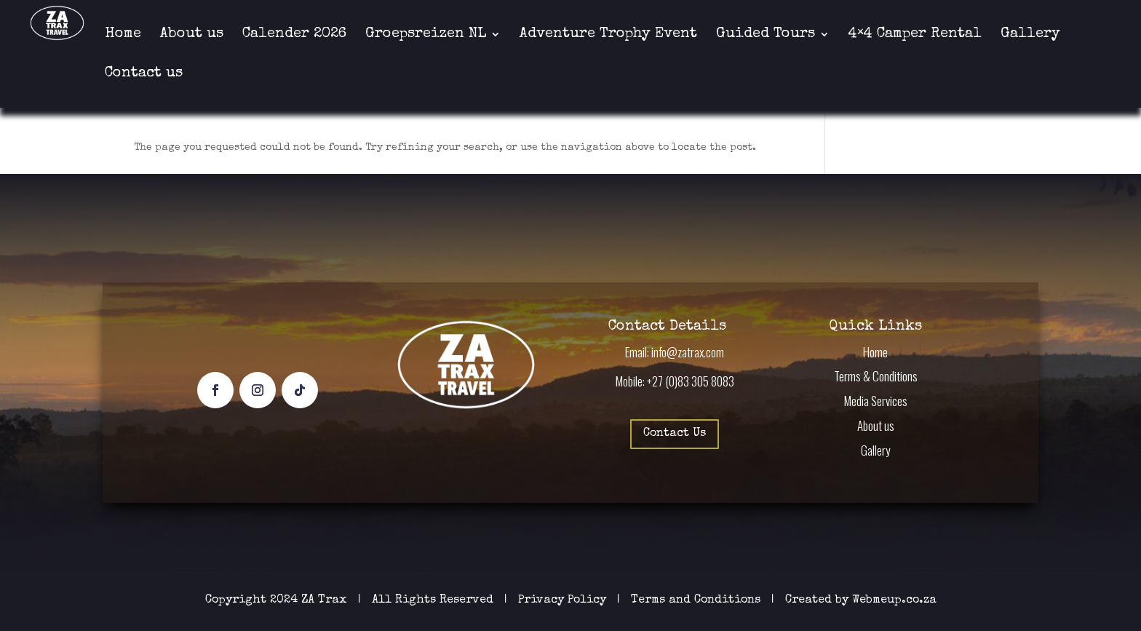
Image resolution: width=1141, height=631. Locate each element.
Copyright (235, 600)
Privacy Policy (564, 600)
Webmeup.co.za (894, 600)
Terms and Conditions (695, 600)
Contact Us (674, 434)
